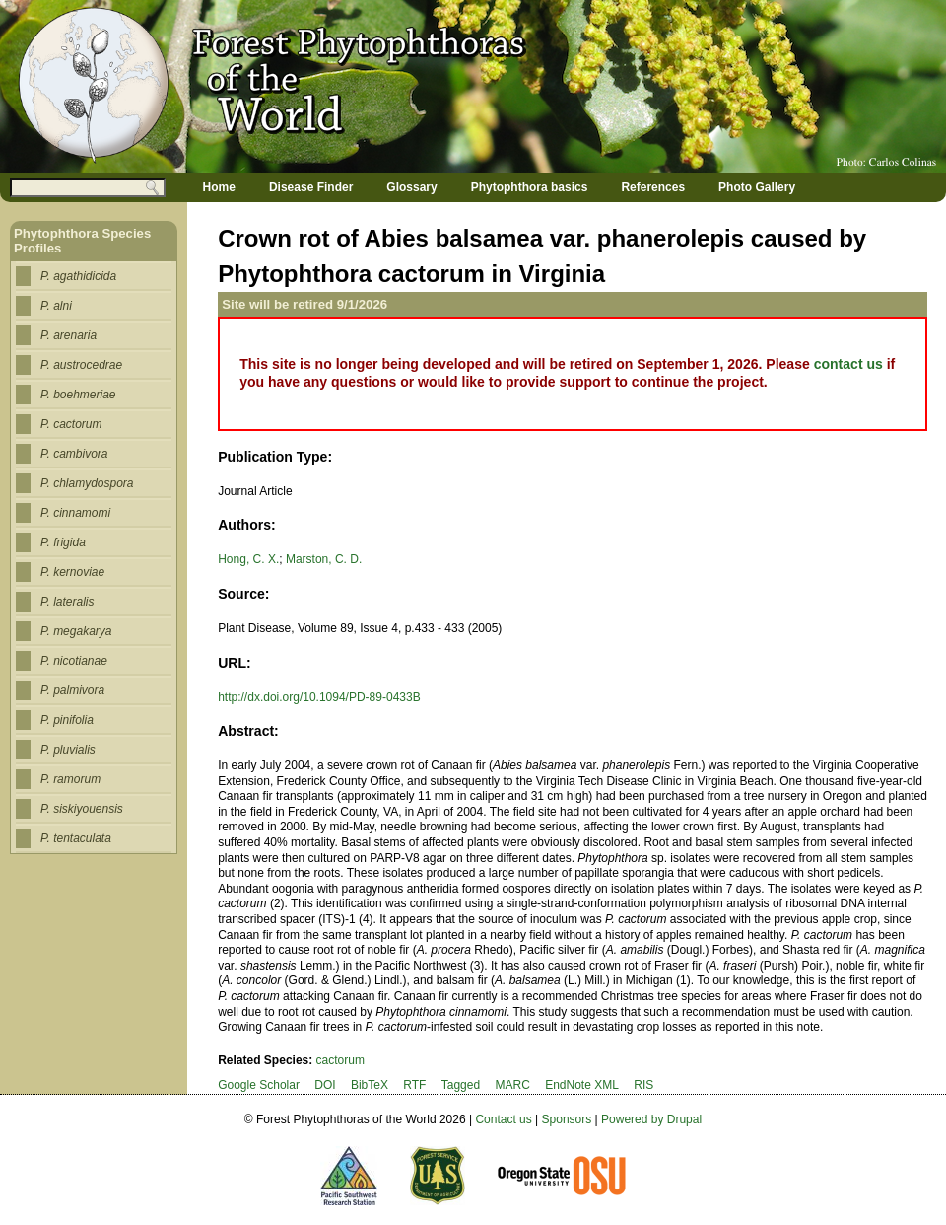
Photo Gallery (756, 187)
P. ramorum (70, 779)
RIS (643, 1085)
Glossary (411, 187)
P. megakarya (76, 631)
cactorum (340, 1060)
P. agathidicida (78, 276)
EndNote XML (582, 1085)
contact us (848, 364)
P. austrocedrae (81, 365)
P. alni (56, 306)
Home (219, 187)
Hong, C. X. (248, 559)
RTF (414, 1085)
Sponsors (567, 1119)
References (653, 187)
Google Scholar (259, 1085)
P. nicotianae (73, 661)
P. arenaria (68, 335)
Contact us (503, 1119)
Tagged (460, 1085)
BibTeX (369, 1085)
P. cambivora (73, 454)
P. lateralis (67, 602)
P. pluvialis (68, 750)
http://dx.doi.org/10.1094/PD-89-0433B (319, 697)
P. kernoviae (72, 572)
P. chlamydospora (87, 483)
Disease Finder (311, 187)
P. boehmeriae (78, 394)
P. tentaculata (75, 838)
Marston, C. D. (324, 559)
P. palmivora (72, 690)
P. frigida (63, 542)
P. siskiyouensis (81, 809)
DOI (324, 1085)
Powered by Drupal (651, 1119)
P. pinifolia (67, 720)
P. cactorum (70, 424)
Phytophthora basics (529, 187)
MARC (512, 1085)
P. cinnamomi (75, 513)
